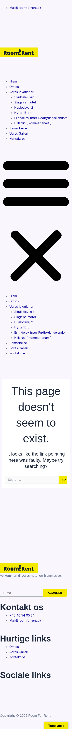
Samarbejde (18, 128)
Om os (14, 87)
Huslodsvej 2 (23, 107)
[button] (36, 219)
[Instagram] (36, 26)
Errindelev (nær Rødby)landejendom (40, 118)
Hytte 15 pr (22, 113)
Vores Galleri (18, 133)
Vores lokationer (21, 92)
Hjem (13, 81)
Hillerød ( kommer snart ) (32, 123)
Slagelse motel (25, 102)
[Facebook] (36, 17)
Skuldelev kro (24, 97)
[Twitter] (36, 692)
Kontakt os (17, 139)
